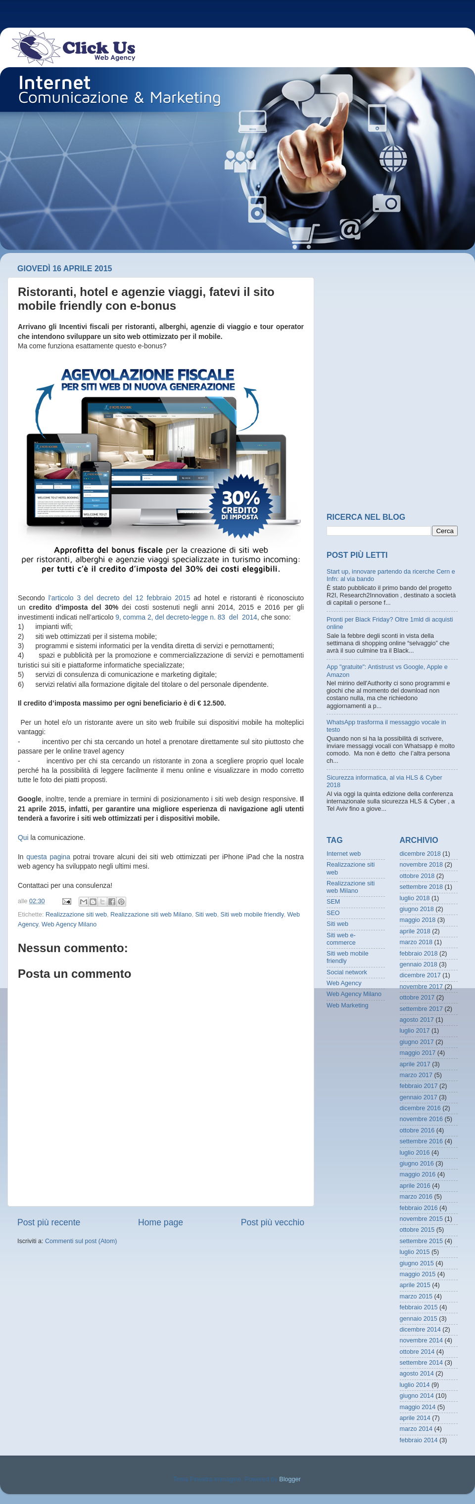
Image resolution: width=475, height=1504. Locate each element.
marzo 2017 (416, 1075)
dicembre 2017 (420, 975)
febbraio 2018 (419, 953)
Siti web (206, 914)
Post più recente (48, 1222)
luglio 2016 (415, 1152)
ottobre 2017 (417, 997)
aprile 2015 (415, 1285)
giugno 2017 (417, 1042)
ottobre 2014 (417, 1351)
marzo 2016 (416, 1196)
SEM (333, 901)
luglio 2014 (415, 1384)
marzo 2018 (416, 942)
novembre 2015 (421, 1218)
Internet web (344, 853)
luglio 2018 (415, 898)
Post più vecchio (272, 1222)
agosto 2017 (417, 1019)
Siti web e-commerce (341, 939)
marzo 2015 (416, 1296)
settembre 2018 (421, 886)
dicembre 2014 (420, 1329)
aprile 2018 (415, 931)
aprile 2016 (415, 1185)
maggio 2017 (418, 1052)
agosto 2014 (417, 1373)
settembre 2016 (421, 1141)
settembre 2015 (421, 1241)
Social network (347, 972)
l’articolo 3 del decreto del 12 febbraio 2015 (119, 598)
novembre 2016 (421, 1119)
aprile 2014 (415, 1418)
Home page (160, 1222)
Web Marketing (347, 1005)
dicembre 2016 (420, 1108)
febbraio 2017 (419, 1086)
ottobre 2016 (417, 1130)
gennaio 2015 (418, 1318)
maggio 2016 (418, 1174)
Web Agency (344, 983)
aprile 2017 (415, 1064)
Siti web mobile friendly (252, 914)
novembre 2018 (421, 864)
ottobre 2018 (417, 876)
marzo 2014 (416, 1428)
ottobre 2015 (417, 1229)
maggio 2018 (418, 920)
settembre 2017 (421, 1008)
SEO (333, 913)
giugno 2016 (417, 1163)
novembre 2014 (421, 1340)
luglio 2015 (415, 1252)
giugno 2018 (417, 909)
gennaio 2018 (418, 964)
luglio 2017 (415, 1030)
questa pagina (48, 857)
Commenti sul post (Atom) (81, 1241)
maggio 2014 (418, 1407)
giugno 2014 (417, 1395)
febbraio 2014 (419, 1440)
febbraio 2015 (419, 1307)
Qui (23, 837)
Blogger (289, 1479)
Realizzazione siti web (76, 914)
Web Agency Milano (69, 924)
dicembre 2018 (420, 853)
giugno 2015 (417, 1263)
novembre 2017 (421, 986)
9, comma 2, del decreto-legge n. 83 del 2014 (186, 617)
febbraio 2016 (419, 1208)
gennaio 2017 (418, 1097)
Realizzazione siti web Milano (151, 914)
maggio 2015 (418, 1274)
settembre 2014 (421, 1362)
